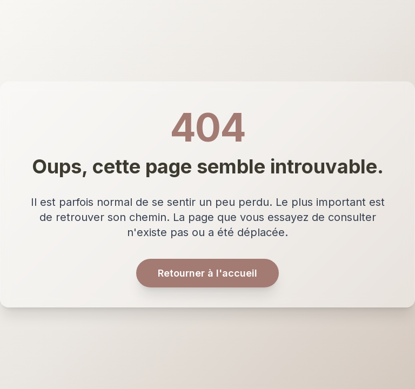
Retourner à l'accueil (207, 273)
